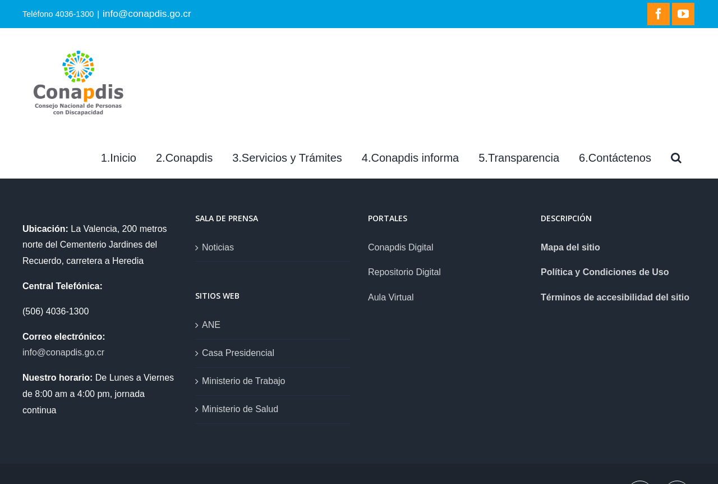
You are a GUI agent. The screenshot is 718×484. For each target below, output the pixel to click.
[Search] (676, 157)
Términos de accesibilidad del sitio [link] (615, 297)
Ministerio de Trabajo (244, 381)
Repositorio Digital (404, 272)
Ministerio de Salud (240, 409)
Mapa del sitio (570, 247)
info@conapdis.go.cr (147, 13)
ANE (211, 325)
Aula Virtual (391, 297)
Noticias (218, 247)
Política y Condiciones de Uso (605, 272)
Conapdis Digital (401, 247)
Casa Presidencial (238, 353)
